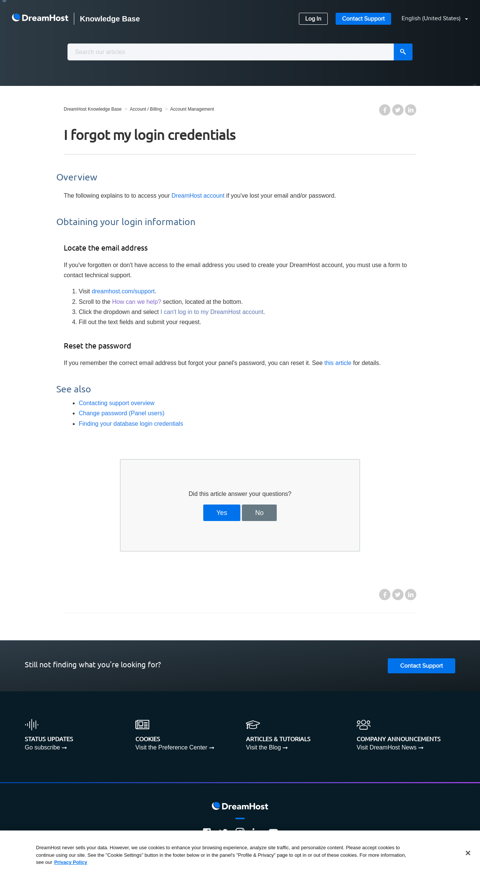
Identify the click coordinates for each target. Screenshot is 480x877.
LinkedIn (410, 110)
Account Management (192, 109)
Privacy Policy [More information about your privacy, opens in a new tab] (70, 862)
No (259, 513)
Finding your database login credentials (131, 423)
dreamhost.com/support (123, 291)
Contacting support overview (116, 403)
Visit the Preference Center (171, 747)
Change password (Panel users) (122, 413)
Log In (313, 19)
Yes (221, 513)
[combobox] (240, 52)
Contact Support (363, 19)
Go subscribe (42, 747)
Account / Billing (146, 109)
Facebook (384, 110)
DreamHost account (197, 195)
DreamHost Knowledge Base (93, 109)
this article (337, 363)
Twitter (398, 110)
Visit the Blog (263, 747)
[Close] (468, 853)
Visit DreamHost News (387, 747)
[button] (430, 19)
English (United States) (432, 18)
